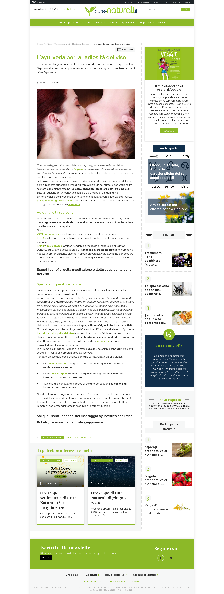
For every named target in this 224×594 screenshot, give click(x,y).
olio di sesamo (58, 363)
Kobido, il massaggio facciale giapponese (70, 422)
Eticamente (157, 2)
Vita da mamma (142, 2)
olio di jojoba (60, 373)
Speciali (127, 22)
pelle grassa (54, 245)
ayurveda (74, 204)
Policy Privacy (117, 581)
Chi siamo (72, 574)
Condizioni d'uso (94, 581)
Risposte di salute (151, 22)
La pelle (78, 169)
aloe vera (103, 340)
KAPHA (41, 245)
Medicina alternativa (79, 437)
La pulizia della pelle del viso (55, 332)
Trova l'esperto (104, 22)
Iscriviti (70, 9)
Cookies (135, 581)
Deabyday (128, 2)
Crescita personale (173, 2)
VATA (40, 234)
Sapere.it (189, 2)
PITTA (40, 238)
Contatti (91, 574)
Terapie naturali (52, 437)
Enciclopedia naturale (73, 22)
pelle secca (51, 234)
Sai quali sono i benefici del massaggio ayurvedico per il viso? (85, 416)
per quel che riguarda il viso (54, 200)
